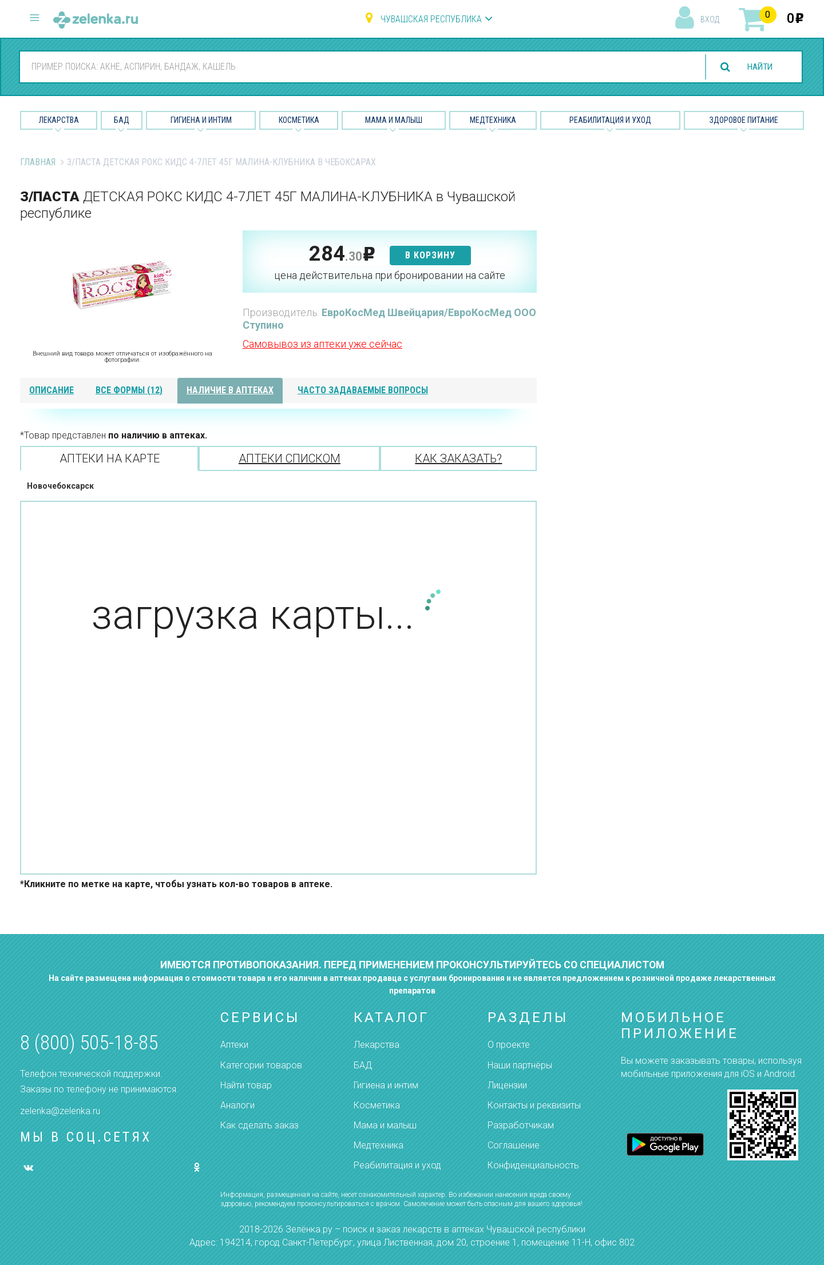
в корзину (430, 255)
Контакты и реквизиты (534, 1105)
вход (709, 19)
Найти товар (246, 1085)
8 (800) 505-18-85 (89, 1043)
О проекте (509, 1044)
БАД (121, 120)
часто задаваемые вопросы (363, 390)
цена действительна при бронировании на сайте (389, 275)
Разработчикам (521, 1125)
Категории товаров (261, 1065)
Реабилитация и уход (610, 120)
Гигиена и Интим (201, 120)
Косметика (299, 120)
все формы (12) (129, 390)
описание (51, 390)
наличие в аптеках (230, 390)
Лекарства (59, 120)
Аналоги (237, 1105)
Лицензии (507, 1085)
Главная (38, 162)
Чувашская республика (431, 19)
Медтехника (493, 120)
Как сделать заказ (259, 1125)
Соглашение (514, 1145)
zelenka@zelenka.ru (60, 1111)
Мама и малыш (393, 120)
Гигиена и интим (386, 1085)
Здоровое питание (744, 120)
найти (757, 67)
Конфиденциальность (533, 1165)
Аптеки (234, 1044)
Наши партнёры (520, 1065)
